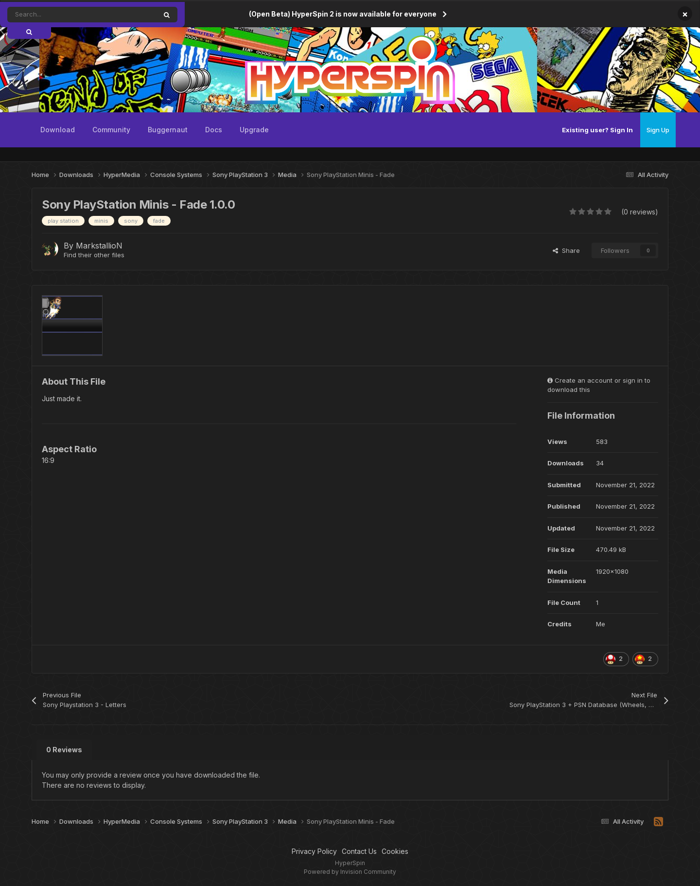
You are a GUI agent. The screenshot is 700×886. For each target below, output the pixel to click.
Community (111, 129)
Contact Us (359, 851)
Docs (213, 129)
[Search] (60, 14)
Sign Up (658, 130)
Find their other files (94, 255)
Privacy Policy (314, 851)
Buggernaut (168, 129)
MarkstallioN (99, 245)
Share (566, 250)
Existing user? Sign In (597, 130)
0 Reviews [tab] (64, 749)
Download (57, 129)
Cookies (395, 851)
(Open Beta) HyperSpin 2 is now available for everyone (343, 14)
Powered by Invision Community (350, 871)
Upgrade (254, 129)
